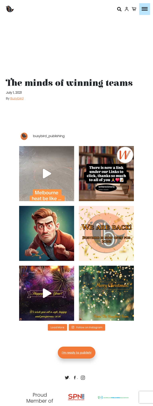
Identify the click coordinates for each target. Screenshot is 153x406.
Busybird (17, 98)
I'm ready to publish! (76, 353)
